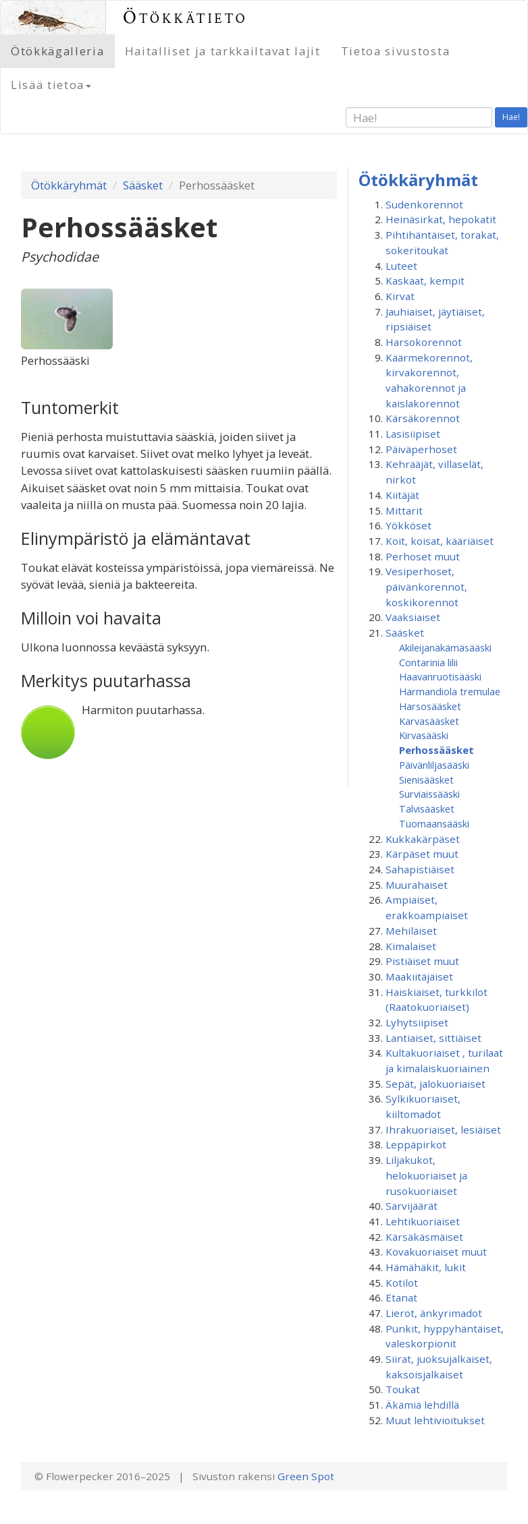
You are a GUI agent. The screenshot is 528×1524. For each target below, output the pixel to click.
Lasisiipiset (413, 433)
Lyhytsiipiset (417, 1022)
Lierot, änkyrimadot (434, 1313)
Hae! (511, 117)
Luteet (401, 265)
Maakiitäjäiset (419, 976)
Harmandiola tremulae (449, 691)
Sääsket (143, 185)
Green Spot (306, 1476)
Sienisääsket (426, 779)
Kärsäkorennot (423, 418)
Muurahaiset (417, 884)
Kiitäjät (402, 495)
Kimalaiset (411, 946)
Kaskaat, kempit (425, 280)
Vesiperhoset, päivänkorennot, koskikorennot (426, 586)
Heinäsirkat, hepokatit (441, 219)
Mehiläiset (411, 930)
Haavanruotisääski (440, 676)
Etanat (401, 1297)
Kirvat (400, 296)
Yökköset (408, 525)
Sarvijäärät (412, 1205)
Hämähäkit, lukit (426, 1267)
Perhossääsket (436, 750)
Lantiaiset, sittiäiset (433, 1038)
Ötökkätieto (185, 17)
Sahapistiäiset (420, 869)
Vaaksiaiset (413, 617)
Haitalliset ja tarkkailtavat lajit (223, 51)
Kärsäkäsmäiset (424, 1236)
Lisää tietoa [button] (51, 84)
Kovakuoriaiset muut (436, 1251)
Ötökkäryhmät (69, 185)
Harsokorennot (424, 342)
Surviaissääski (429, 793)
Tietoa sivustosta (395, 51)
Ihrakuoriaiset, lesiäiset (443, 1129)
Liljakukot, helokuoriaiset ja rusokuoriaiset (426, 1175)
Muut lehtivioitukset (435, 1420)
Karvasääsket (429, 721)
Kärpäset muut (422, 853)
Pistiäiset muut (422, 961)
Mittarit (404, 510)
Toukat (403, 1389)
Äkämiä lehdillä (422, 1404)
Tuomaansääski (434, 823)
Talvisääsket (426, 808)
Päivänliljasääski (434, 764)
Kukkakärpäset (423, 839)
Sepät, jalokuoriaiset (435, 1083)
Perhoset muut (423, 556)
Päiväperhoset (421, 449)
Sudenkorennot (424, 204)
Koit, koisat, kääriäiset (440, 541)
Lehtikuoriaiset (423, 1221)
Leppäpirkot (416, 1144)
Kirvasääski (423, 735)
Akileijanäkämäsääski (445, 647)
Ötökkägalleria (58, 51)
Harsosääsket (430, 706)
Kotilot (402, 1282)
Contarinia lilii (428, 662)
